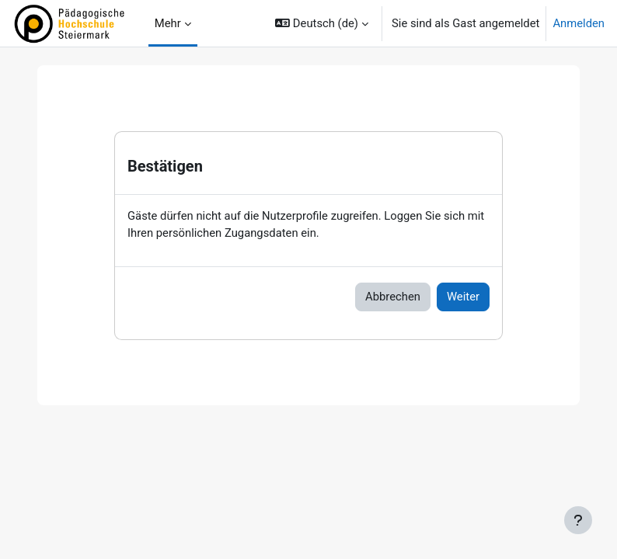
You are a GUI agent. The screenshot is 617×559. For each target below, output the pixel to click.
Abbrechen (392, 297)
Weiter (463, 297)
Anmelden (579, 23)
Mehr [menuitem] (168, 23)
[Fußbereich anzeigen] (578, 520)
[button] (321, 23)
